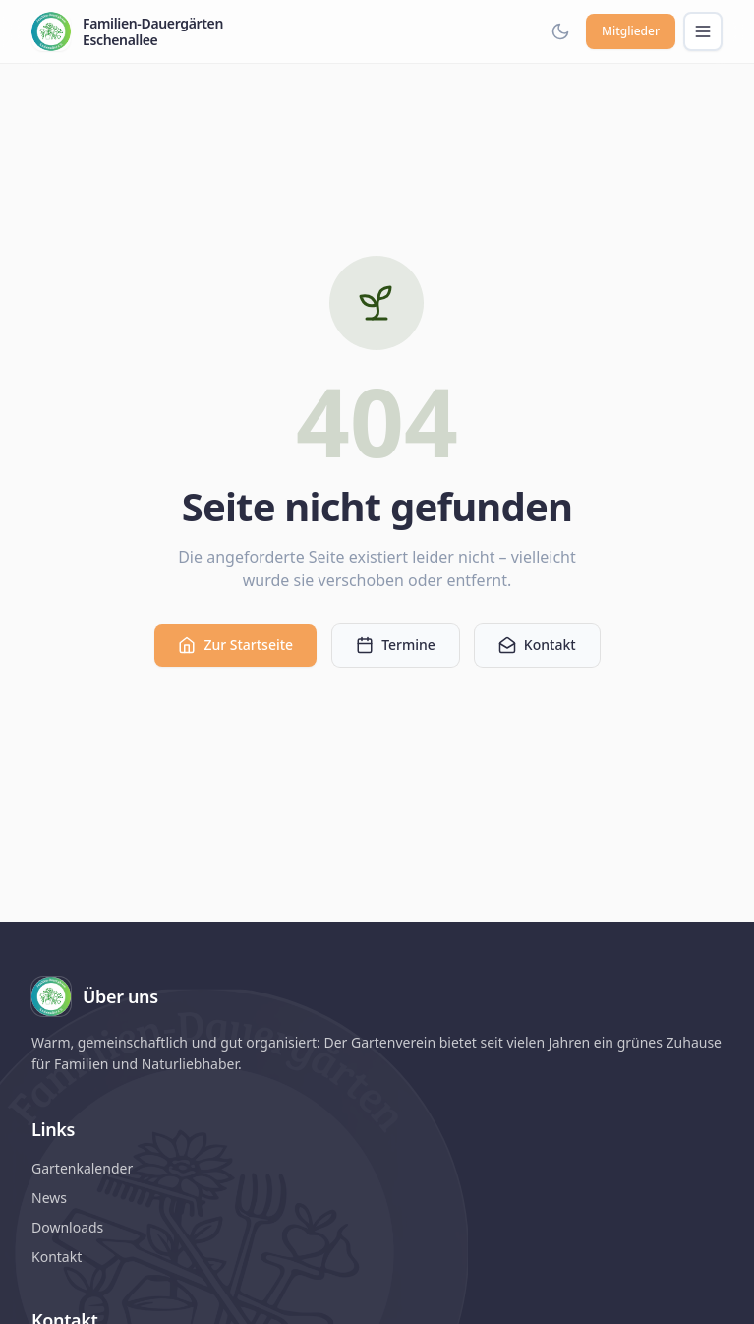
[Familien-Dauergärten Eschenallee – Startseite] (127, 31)
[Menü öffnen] (703, 31)
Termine (395, 644)
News (49, 1197)
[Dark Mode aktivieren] (560, 31)
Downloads (67, 1227)
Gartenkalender (82, 1168)
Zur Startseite (235, 644)
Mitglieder (631, 31)
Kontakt (537, 644)
